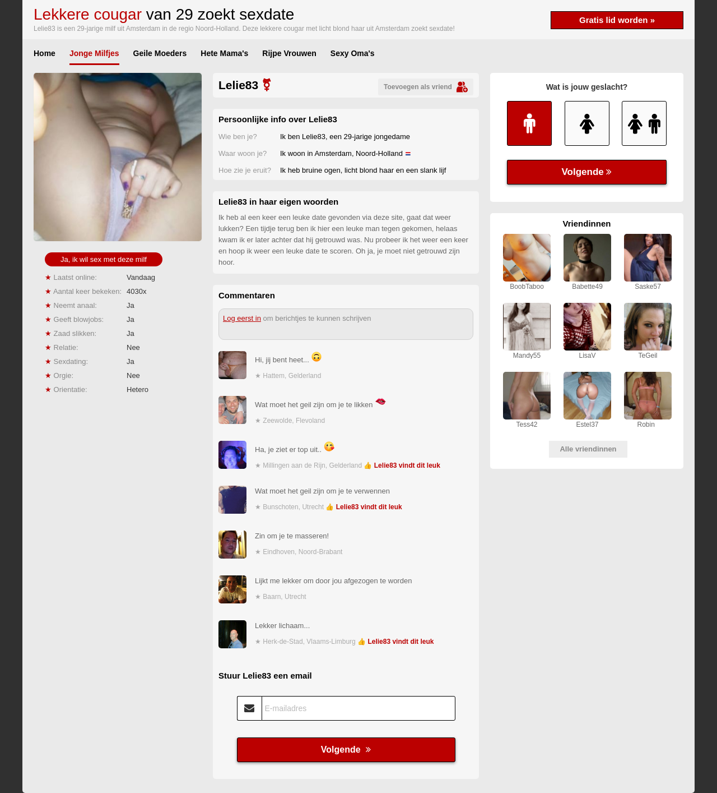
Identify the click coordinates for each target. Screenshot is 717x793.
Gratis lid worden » (617, 20)
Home (44, 53)
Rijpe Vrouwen (289, 53)
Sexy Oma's (352, 53)
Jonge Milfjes (94, 53)
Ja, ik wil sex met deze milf (103, 259)
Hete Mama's (224, 53)
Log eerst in (242, 318)
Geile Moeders (160, 53)
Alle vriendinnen (588, 449)
